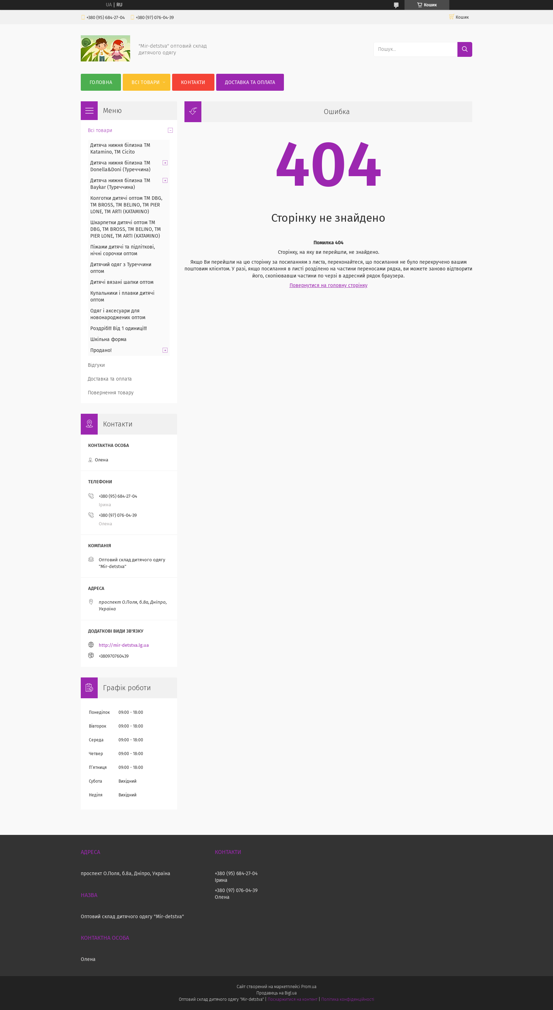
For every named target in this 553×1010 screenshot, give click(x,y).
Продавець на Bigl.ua (276, 993)
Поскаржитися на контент (292, 999)
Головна (101, 82)
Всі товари (146, 82)
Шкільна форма (108, 339)
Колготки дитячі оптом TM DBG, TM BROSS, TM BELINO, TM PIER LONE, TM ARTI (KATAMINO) (126, 205)
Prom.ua (308, 986)
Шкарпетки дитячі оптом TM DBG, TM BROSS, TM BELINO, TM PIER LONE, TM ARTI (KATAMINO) (125, 229)
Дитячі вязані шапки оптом (121, 282)
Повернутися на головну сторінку (328, 285)
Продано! (100, 350)
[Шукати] (464, 49)
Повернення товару (111, 393)
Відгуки (96, 365)
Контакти (193, 82)
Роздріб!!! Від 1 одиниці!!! (118, 328)
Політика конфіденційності (347, 999)
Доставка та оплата (250, 82)
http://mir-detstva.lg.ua (124, 645)
